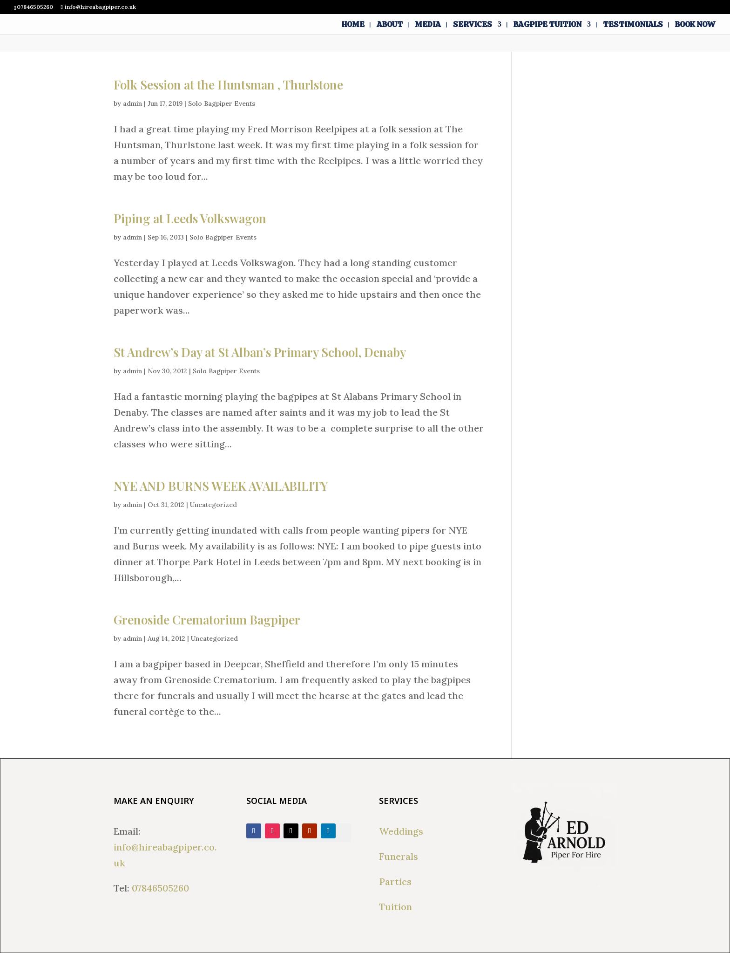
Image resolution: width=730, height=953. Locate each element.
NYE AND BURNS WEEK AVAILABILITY (221, 486)
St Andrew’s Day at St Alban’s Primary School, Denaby (260, 352)
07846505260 (160, 888)
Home (353, 25)
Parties (395, 881)
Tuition (395, 906)
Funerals (398, 856)
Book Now (695, 25)
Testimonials (633, 25)
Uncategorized (213, 504)
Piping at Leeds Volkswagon (190, 218)
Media (428, 25)
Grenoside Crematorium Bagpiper (207, 619)
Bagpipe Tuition (547, 25)
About (390, 25)
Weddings (401, 831)
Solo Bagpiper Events (221, 103)
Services (472, 25)
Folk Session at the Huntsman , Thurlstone (228, 84)
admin (132, 103)
